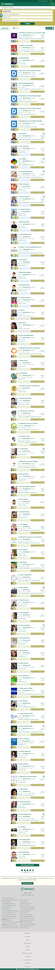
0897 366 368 (22, 454)
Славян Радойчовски (25, 234)
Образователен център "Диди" (28, 776)
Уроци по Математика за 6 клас (43, 8)
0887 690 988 (22, 593)
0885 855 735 (22, 442)
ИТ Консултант (34, 199)
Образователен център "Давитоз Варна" (30, 70)
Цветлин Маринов (25, 625)
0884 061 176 (22, 379)
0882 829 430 (22, 152)
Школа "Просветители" (26, 726)
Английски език (34, 72)
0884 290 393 (22, 467)
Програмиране (34, 337)
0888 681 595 (22, 757)
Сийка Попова (23, 789)
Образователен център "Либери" (29, 461)
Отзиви (27, 946)
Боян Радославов (24, 852)
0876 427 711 (22, 341)
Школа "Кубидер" (25, 738)
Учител (19, 60)
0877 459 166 (22, 366)
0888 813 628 (22, 719)
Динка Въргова (24, 663)
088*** (26, 316)
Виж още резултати (27, 865)
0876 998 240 (22, 631)
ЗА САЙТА (27, 963)
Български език (34, 148)
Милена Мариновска (25, 814)
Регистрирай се (43, 1)
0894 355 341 (22, 782)
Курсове (27, 936)
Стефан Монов (24, 448)
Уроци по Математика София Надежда (11, 922)
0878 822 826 (22, 568)
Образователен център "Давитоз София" (30, 95)
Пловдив (28, 125)
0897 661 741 (22, 669)
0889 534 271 (22, 643)
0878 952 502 (22, 127)
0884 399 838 (22, 618)
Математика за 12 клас (6, 8)
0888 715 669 (22, 278)
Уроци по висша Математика (30, 8)
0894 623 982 (22, 845)
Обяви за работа (27, 953)
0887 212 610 (22, 177)
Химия (32, 350)
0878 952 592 (22, 101)
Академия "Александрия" (26, 45)
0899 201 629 (22, 303)
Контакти (27, 966)
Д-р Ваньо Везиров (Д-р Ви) (26, 83)
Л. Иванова (23, 827)
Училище (20, 249)
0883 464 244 (22, 580)
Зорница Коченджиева (26, 171)
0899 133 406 (22, 391)
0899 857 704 (22, 530)
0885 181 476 (22, 543)
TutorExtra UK (27, 960)
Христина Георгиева (25, 272)
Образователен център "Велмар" (29, 423)
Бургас (29, 112)
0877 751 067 (22, 51)
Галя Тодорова (24, 524)
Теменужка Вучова (25, 297)
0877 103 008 (22, 164)
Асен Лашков (23, 373)
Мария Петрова (24, 587)
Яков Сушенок (24, 701)
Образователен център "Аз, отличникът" (31, 537)
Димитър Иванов (24, 222)
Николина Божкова (25, 801)
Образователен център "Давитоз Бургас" (30, 108)
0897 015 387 (22, 517)
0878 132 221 (22, 833)
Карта (16, 28)
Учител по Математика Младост (9, 905)
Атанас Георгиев (24, 675)
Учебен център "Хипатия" (27, 411)
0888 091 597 (22, 858)
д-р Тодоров (23, 158)
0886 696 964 (22, 707)
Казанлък (32, 478)
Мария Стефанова (25, 196)
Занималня (20, 425)
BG (25, 893)
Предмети (27, 933)
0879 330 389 (22, 227)
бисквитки (32, 969)
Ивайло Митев (24, 360)
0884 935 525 (22, 89)
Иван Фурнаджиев (25, 839)
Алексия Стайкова (25, 285)
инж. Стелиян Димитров (26, 335)
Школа (19, 35)
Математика (26, 35)
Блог (27, 940)
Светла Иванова (24, 146)
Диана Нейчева (24, 650)
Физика (32, 35)
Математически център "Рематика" (30, 385)
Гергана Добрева (24, 612)
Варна (33, 74)
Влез (51, 1)
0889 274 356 (22, 480)
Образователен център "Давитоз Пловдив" (31, 121)
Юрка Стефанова (24, 184)
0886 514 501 (22, 190)
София (30, 36)
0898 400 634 (22, 656)
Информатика (34, 60)
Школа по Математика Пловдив (9, 916)
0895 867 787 (22, 38)
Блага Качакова (24, 474)
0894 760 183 (22, 417)
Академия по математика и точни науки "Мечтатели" (34, 32)
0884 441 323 (22, 606)
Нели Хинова (23, 562)
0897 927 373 (22, 429)
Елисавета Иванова (25, 751)
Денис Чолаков (24, 764)
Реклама (27, 956)
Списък (5, 28)
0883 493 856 (22, 202)
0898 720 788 (22, 290)
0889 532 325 (22, 215)
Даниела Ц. (23, 322)
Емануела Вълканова (25, 398)
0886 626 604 (22, 265)
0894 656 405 (22, 492)
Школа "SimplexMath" (26, 575)
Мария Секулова (24, 600)
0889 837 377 (22, 744)
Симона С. (22, 310)
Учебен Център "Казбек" (26, 713)
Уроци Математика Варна (17, 8)
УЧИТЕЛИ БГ (29, 895)
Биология (32, 778)
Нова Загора (27, 289)
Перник (29, 427)
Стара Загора (22, 314)
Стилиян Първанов (25, 209)
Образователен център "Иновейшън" (30, 348)
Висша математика (35, 161)
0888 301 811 (22, 694)
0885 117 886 (22, 555)
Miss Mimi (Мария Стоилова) (27, 486)
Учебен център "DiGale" (26, 688)
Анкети (27, 950)
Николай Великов (25, 638)
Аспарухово (27, 402)
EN (30, 893)
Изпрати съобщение (38, 41)
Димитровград (31, 793)
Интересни (27, 943)
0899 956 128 (22, 807)
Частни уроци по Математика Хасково (11, 910)
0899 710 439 (22, 240)
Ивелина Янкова (24, 511)
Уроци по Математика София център (11, 899)
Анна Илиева (23, 259)
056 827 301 (22, 114)
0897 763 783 (22, 769)
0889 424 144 (22, 820)
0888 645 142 (22, 795)
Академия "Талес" (25, 436)
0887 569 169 (22, 681)
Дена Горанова (24, 499)
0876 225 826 (22, 505)
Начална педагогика (35, 325)
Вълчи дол (26, 515)
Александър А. (24, 549)
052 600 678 (22, 76)
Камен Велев (22, 133)
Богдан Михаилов (24, 58)
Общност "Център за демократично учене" (32, 247)
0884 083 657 (22, 139)
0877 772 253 (22, 64)
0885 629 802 (22, 354)
